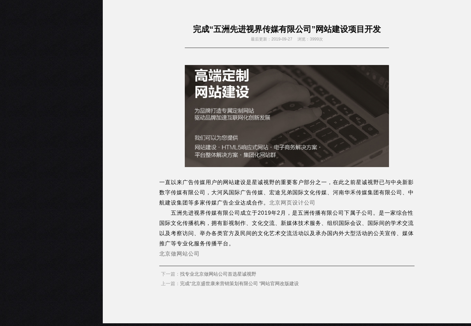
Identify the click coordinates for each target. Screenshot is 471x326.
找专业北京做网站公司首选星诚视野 (218, 274)
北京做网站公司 (179, 254)
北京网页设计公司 (292, 203)
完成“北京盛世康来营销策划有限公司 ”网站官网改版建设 (239, 283)
